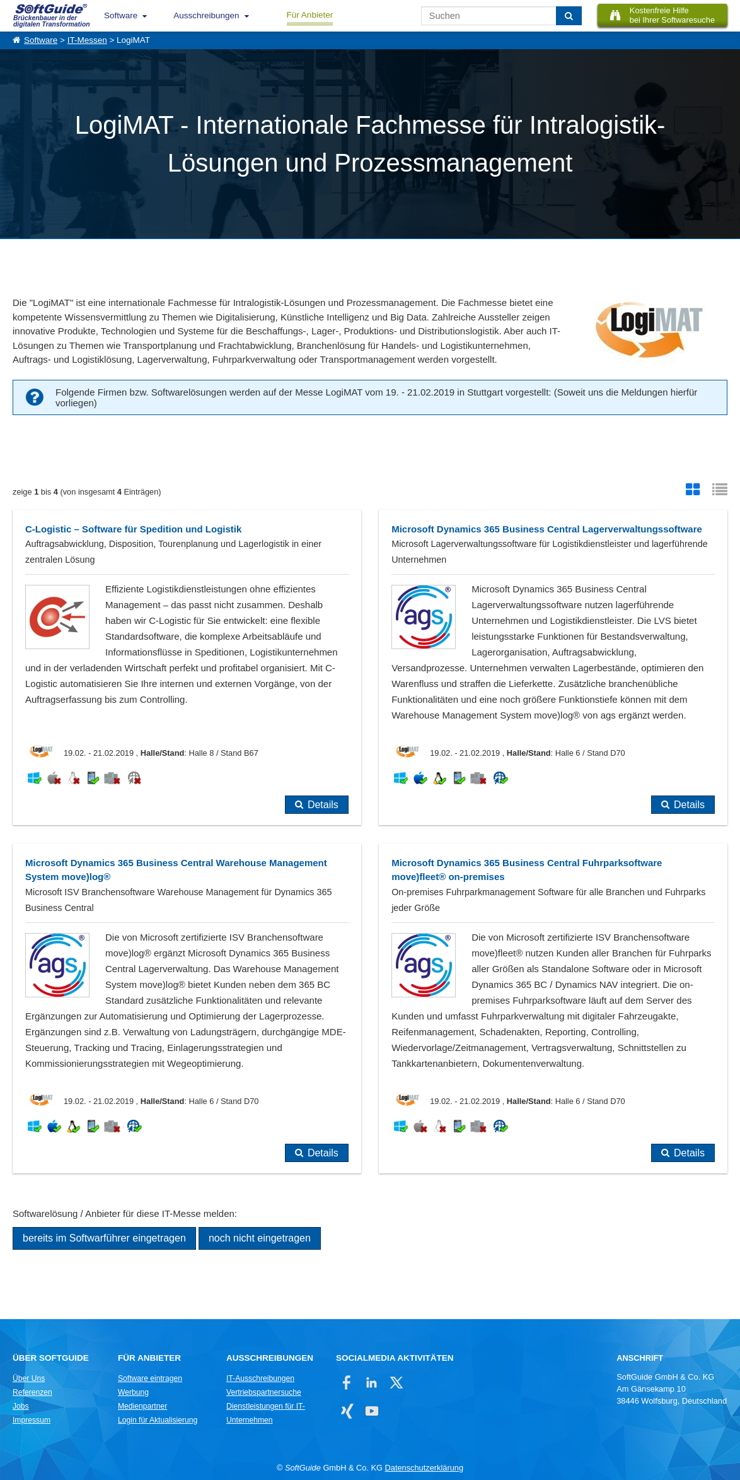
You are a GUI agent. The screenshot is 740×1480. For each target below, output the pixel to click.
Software (120, 15)
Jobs (21, 1406)
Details (323, 804)
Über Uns (29, 1378)
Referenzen (32, 1392)
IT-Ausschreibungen (260, 1378)
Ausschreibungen (206, 15)
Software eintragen (150, 1378)
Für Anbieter (310, 15)
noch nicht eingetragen (260, 1238)
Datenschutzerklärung (424, 1467)
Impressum (31, 1420)
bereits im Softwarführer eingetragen (104, 1238)
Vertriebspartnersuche (263, 1392)
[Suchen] (569, 15)
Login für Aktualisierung (157, 1420)
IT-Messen (87, 40)
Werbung (133, 1392)
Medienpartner (142, 1406)
